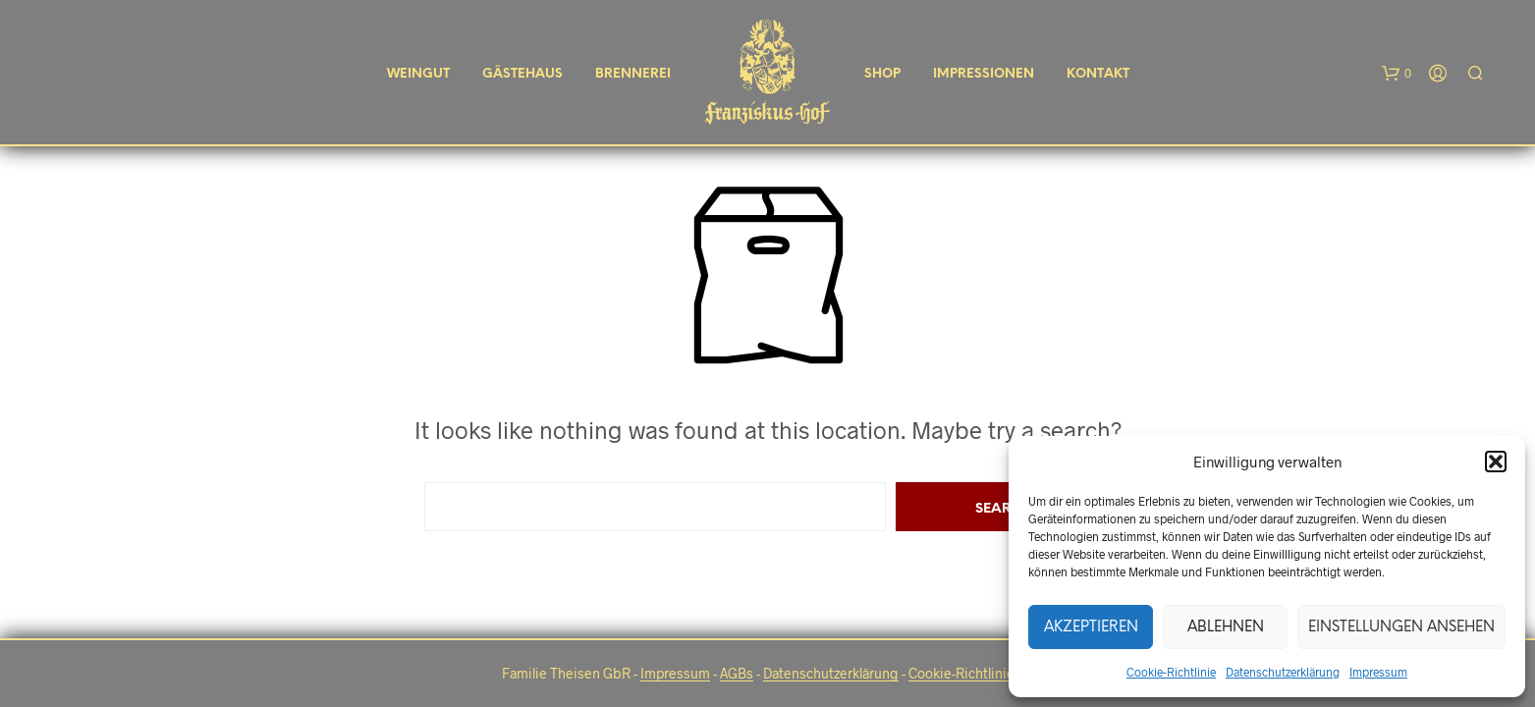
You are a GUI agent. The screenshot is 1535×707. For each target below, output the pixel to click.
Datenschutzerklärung (1283, 672)
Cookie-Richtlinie (1171, 672)
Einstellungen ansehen (1401, 627)
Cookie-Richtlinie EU (971, 673)
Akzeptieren (1091, 627)
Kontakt (1098, 74)
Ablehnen (1225, 627)
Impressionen (983, 74)
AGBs (736, 673)
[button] (1496, 461)
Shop (882, 74)
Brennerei (633, 74)
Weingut (418, 74)
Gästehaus (522, 74)
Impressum (1378, 672)
